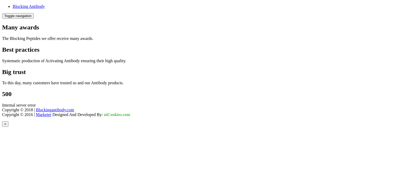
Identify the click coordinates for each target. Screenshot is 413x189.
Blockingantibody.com (55, 110)
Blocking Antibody (29, 6)
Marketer (43, 114)
